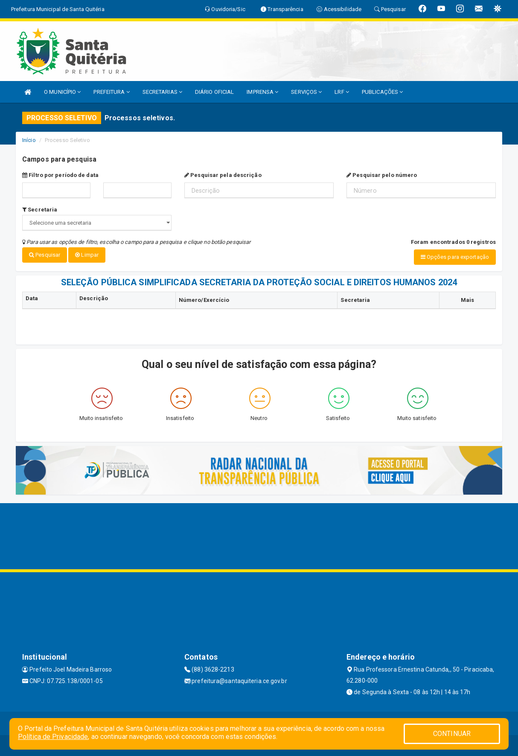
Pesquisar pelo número (381, 175)
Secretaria (39, 209)
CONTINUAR (452, 734)
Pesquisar (44, 255)
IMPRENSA (262, 92)
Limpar (87, 255)
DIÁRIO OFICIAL (214, 92)
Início (29, 140)
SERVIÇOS (306, 92)
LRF (342, 92)
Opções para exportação (455, 257)
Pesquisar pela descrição (223, 175)
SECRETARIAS (162, 92)
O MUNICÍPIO (62, 92)
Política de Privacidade (53, 737)
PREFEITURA (111, 92)
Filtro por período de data (60, 175)
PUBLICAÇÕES (382, 92)
